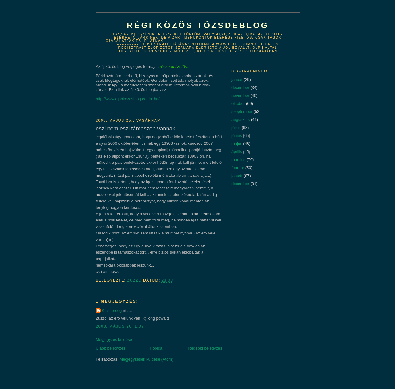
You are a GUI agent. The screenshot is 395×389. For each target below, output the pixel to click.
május (236, 143)
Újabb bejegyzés (110, 348)
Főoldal (156, 348)
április (236, 151)
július (236, 127)
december (240, 87)
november (240, 95)
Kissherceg (112, 310)
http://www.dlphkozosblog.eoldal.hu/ (128, 99)
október (238, 103)
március (238, 159)
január (237, 79)
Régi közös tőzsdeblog (198, 25)
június (236, 135)
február (237, 167)
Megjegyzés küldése (114, 339)
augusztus (240, 119)
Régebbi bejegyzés (205, 348)
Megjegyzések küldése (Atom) (146, 359)
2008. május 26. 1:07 (120, 326)
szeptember (241, 111)
